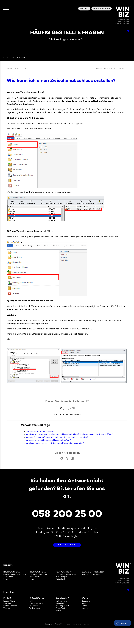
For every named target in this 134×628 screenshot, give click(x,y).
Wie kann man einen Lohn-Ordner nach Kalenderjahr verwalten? (55, 443)
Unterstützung (36, 598)
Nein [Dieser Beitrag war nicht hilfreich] (74, 408)
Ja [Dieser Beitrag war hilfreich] (61, 408)
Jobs (84, 603)
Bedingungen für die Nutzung (78, 624)
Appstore (7, 603)
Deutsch (84, 8)
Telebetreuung (34, 608)
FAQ (31, 601)
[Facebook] (61, 459)
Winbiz (85, 598)
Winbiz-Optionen (10, 606)
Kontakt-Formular (67, 545)
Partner (84, 606)
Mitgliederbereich (101, 8)
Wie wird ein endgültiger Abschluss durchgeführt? (48, 440)
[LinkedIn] (72, 459)
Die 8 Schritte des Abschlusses (40, 431)
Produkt (7, 598)
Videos (58, 611)
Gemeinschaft (62, 598)
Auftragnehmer (61, 601)
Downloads (33, 606)
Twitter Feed (60, 608)
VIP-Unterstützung (36, 603)
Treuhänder (60, 603)
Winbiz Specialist (62, 606)
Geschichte (86, 601)
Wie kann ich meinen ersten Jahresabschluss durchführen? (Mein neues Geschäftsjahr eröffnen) (69, 434)
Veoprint (6, 608)
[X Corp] (67, 459)
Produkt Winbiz (9, 601)
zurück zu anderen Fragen (16, 58)
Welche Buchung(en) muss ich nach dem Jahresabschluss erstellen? (57, 437)
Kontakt (85, 608)
